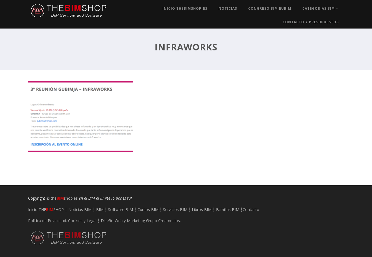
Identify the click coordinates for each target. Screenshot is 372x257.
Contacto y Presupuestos (311, 22)
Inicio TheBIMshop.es (184, 8)
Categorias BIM (320, 8)
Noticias (227, 8)
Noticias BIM (80, 209)
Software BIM (120, 209)
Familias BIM (227, 209)
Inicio (46, 209)
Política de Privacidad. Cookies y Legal (62, 220)
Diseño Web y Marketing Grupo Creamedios (140, 220)
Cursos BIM (148, 209)
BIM (100, 209)
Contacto (251, 209)
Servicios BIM (175, 209)
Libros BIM (202, 209)
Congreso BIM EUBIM (269, 8)
